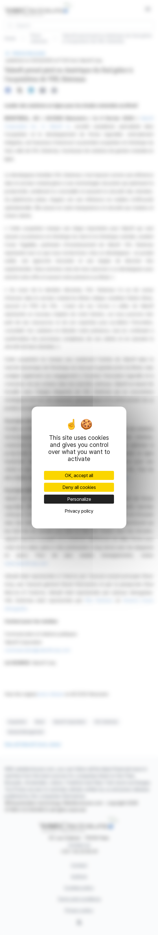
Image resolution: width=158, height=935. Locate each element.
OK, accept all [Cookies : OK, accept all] (79, 475)
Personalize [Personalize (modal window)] (79, 499)
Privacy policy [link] (79, 511)
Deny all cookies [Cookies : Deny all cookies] (79, 487)
